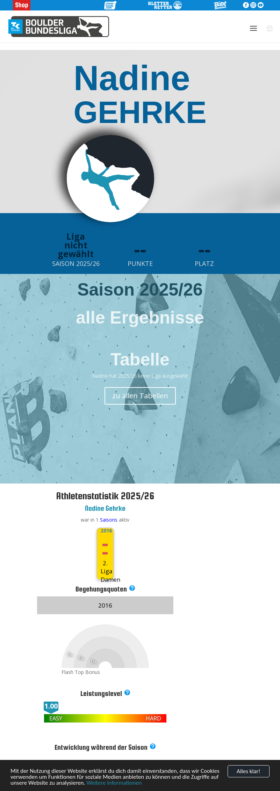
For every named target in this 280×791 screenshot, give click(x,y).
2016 (105, 531)
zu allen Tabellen (140, 395)
